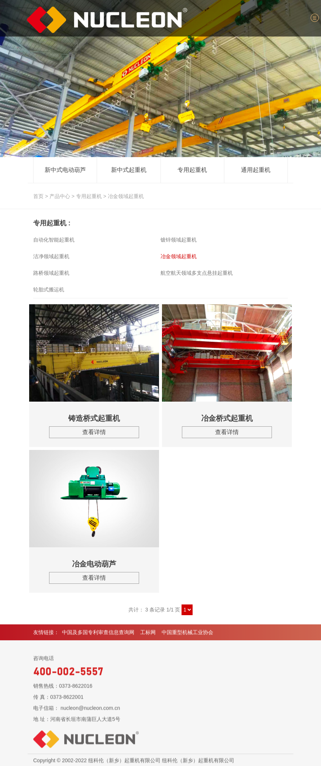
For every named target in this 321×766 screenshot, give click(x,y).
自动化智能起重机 (54, 240)
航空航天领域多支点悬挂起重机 (196, 273)
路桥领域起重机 (51, 273)
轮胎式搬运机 (48, 289)
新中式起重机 (128, 170)
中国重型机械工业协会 (187, 636)
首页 (38, 197)
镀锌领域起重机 (178, 240)
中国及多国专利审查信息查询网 (98, 636)
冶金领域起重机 (126, 197)
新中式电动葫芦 (65, 170)
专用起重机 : (51, 223)
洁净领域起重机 (51, 256)
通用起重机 (255, 170)
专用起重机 (192, 170)
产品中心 (59, 197)
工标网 (148, 636)
